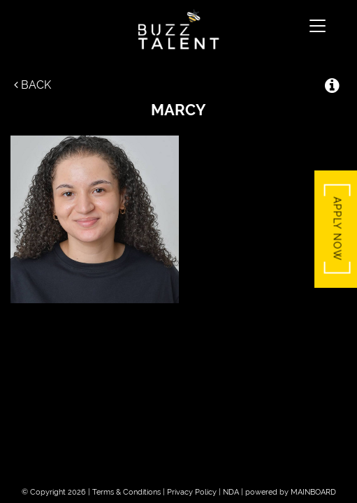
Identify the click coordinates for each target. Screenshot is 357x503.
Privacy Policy (192, 492)
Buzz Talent (178, 29)
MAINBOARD (313, 492)
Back (32, 85)
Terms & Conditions (126, 492)
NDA (231, 492)
